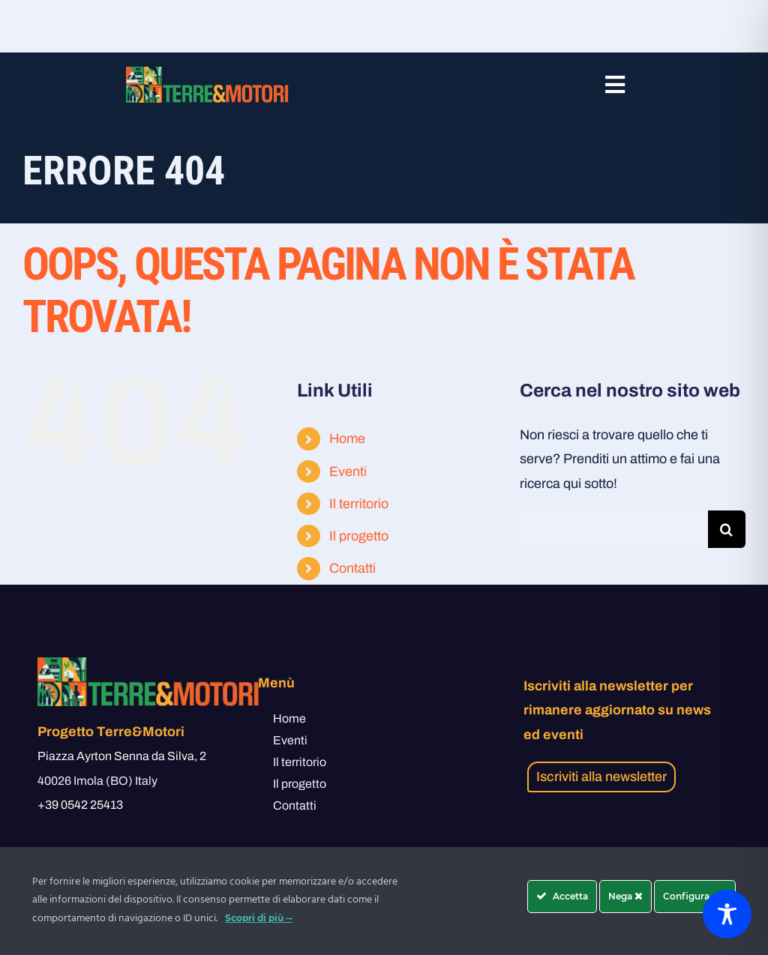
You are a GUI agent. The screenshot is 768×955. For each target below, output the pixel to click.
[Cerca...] (614, 529)
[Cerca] (727, 529)
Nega (625, 896)
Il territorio (358, 503)
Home (347, 438)
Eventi (348, 471)
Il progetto (358, 535)
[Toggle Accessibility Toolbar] (727, 914)
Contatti (352, 568)
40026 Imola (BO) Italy (98, 780)
